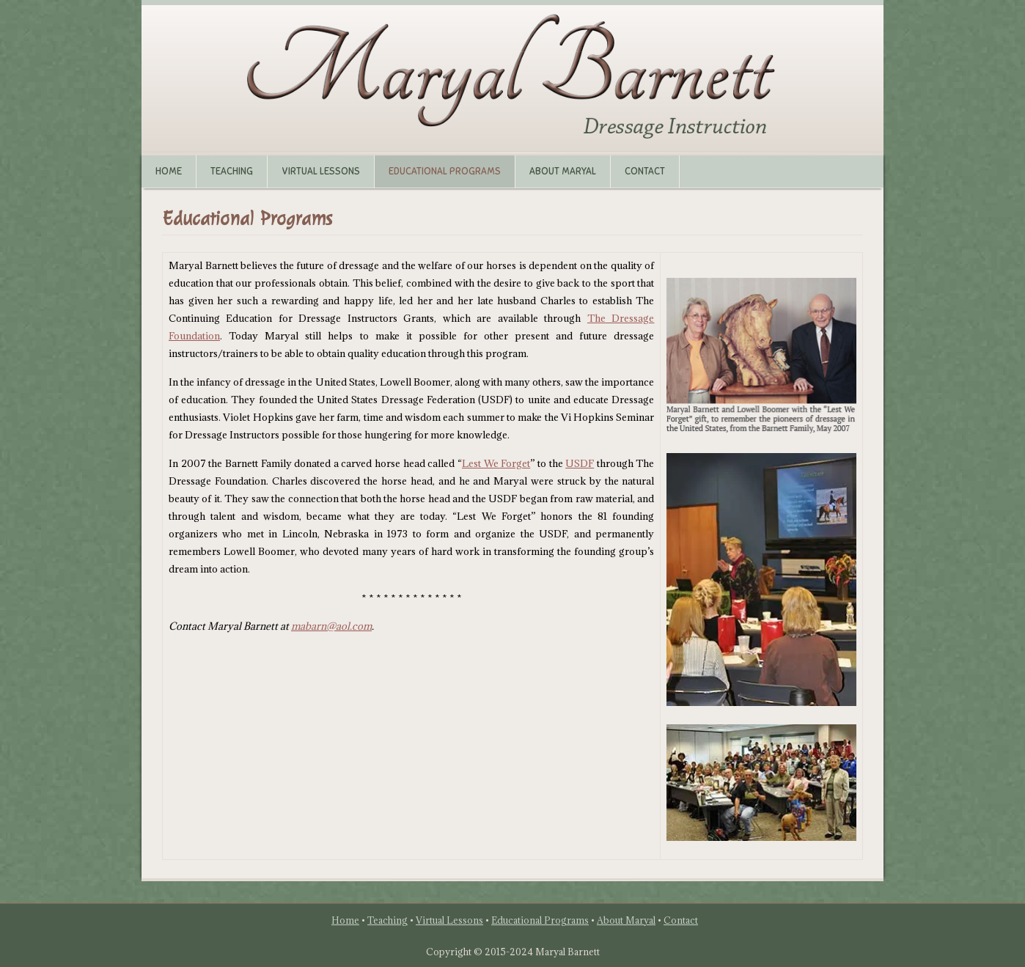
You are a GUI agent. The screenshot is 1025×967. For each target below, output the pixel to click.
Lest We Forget (496, 463)
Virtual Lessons (321, 171)
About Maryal (562, 171)
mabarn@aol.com (331, 626)
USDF (579, 463)
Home (168, 171)
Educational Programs (445, 171)
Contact (645, 171)
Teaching (231, 171)
